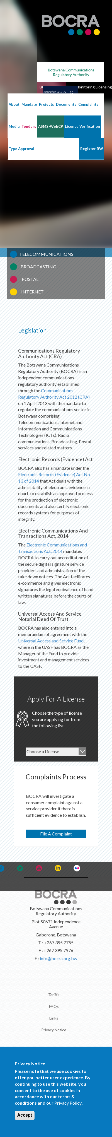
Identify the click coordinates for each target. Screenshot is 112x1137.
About (14, 104)
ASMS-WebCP (50, 126)
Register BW (91, 148)
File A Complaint (56, 833)
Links (53, 1018)
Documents (66, 104)
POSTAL (30, 279)
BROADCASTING (38, 266)
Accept (24, 1122)
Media (14, 126)
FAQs (54, 1006)
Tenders (28, 126)
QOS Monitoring (80, 87)
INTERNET (32, 291)
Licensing (104, 87)
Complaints (88, 104)
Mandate (29, 104)
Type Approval (21, 148)
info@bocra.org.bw (58, 958)
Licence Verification (82, 126)
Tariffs (53, 994)
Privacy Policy (68, 1110)
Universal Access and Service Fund (51, 640)
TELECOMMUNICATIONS (46, 254)
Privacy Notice (53, 1029)
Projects (46, 104)
